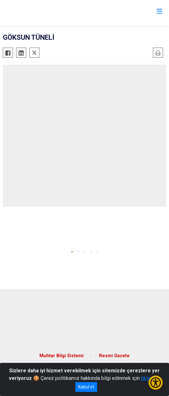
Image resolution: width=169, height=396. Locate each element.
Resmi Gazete (114, 355)
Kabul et (86, 386)
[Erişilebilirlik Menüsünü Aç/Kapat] (156, 382)
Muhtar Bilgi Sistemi (61, 355)
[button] (72, 251)
